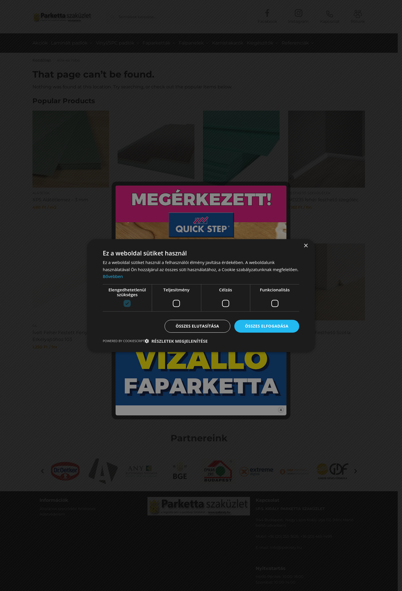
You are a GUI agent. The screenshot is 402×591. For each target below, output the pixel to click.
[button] (176, 341)
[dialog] (201, 295)
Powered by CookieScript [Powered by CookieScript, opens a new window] (124, 341)
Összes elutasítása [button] (197, 326)
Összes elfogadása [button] (266, 326)
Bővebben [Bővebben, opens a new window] (113, 276)
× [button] (305, 245)
